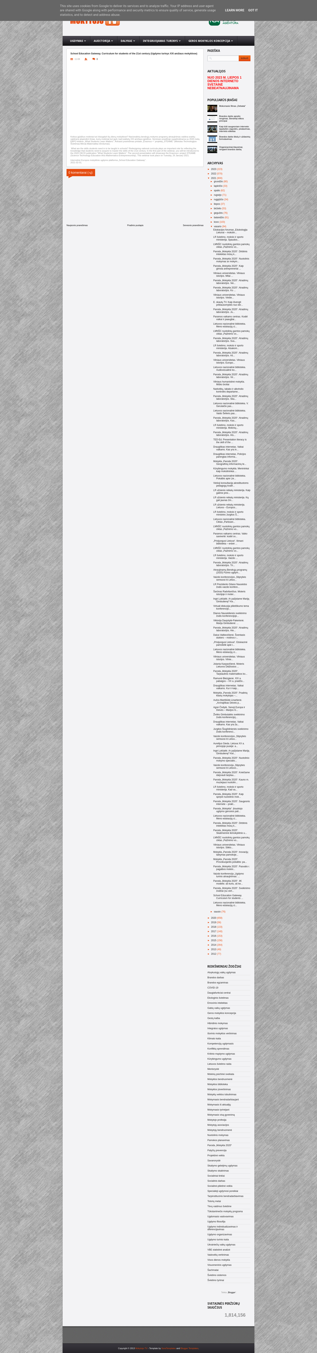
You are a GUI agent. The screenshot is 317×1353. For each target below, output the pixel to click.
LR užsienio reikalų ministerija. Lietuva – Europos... (229, 506)
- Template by (161, 1348)
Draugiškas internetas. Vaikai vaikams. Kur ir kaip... (228, 687)
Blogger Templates (189, 1348)
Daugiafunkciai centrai (219, 992)
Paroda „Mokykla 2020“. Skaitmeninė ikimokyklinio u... (230, 831)
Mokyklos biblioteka (217, 1084)
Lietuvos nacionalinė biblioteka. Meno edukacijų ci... (229, 325)
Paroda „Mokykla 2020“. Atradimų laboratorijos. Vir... (230, 376)
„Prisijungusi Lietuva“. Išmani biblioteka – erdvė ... (228, 542)
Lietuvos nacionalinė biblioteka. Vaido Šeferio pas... (229, 412)
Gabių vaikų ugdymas (218, 1008)
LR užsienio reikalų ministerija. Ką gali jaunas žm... (231, 499)
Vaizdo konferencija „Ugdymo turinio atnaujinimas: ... (228, 875)
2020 (214, 918)
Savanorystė (214, 1160)
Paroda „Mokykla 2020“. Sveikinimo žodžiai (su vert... (231, 889)
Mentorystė (213, 1069)
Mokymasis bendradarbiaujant (223, 1099)
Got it (253, 10)
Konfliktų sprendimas (218, 1048)
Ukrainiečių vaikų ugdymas (221, 1244)
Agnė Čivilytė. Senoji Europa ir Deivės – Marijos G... (229, 708)
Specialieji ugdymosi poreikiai (222, 1191)
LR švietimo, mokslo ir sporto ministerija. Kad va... (228, 788)
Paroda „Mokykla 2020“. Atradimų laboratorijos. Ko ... (230, 289)
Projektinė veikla (215, 1155)
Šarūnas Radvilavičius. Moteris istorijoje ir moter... (229, 593)
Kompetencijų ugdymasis (220, 1043)
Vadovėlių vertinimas (218, 1254)
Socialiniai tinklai (216, 1175)
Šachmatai (213, 1270)
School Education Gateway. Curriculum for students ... (228, 897)
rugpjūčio (219, 199)
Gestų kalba (213, 1018)
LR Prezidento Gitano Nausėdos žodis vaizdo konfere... (230, 585)
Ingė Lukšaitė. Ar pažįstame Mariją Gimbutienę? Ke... (231, 600)
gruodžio (218, 181)
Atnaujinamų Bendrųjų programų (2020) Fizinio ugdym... (230, 571)
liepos (217, 204)
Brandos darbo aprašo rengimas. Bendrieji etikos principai (231, 118)
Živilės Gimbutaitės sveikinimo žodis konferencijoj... (229, 716)
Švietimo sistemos (216, 1275)
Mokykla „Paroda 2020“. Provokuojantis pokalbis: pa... (230, 860)
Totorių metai (214, 1201)
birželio (218, 208)
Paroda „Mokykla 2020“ (219, 1145)
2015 (214, 940)
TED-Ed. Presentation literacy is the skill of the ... (230, 441)
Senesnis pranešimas (193, 225)
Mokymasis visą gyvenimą (221, 1114)
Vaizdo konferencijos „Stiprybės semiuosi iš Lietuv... (229, 578)
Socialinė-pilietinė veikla (219, 1186)
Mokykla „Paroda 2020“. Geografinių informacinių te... (229, 462)
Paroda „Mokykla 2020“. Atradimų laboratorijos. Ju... (230, 310)
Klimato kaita (214, 1038)
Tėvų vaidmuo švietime (219, 1206)
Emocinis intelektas (217, 1003)
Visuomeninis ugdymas (219, 1265)
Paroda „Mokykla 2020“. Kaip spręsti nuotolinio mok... (228, 795)
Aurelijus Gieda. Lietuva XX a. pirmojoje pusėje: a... (228, 745)
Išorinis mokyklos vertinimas (222, 1033)
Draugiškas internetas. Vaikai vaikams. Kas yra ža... (228, 723)
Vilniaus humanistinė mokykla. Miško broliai (229, 383)
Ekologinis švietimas (218, 998)
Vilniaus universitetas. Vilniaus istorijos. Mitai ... (229, 274)
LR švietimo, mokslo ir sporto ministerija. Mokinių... (228, 426)
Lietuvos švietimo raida (219, 1064)
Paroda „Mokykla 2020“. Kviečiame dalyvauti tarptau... (231, 774)
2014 (214, 945)
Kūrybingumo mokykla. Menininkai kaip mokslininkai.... (231, 470)
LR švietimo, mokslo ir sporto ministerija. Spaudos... (228, 238)
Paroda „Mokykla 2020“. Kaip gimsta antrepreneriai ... (228, 267)
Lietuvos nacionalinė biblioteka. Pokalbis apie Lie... (229, 477)
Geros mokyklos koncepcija (221, 1013)
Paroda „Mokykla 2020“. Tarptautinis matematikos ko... (230, 672)
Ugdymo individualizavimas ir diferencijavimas (222, 1228)
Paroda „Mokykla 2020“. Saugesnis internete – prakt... (231, 802)
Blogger (231, 1292)
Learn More (234, 10)
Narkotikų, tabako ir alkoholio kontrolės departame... (228, 390)
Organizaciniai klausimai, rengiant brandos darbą (231, 148)
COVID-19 (212, 987)
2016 (214, 936)
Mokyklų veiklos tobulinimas (221, 1094)
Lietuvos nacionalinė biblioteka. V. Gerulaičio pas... (231, 405)
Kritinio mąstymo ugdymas (221, 1053)
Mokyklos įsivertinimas (219, 1089)
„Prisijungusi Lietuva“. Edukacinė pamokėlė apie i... (230, 643)
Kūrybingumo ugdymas (219, 1059)
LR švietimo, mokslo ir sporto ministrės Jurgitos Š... (228, 513)
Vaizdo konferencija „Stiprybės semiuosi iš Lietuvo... (229, 766)
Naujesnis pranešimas (77, 225)
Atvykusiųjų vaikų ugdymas (221, 972)
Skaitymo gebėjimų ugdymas (222, 1165)
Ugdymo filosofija (216, 1221)
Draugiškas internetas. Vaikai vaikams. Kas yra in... (228, 448)
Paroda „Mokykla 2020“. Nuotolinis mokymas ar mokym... (231, 260)
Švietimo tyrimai (215, 1280)
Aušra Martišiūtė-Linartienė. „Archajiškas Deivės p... (227, 701)
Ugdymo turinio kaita (218, 1239)
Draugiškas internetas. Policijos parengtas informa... (229, 455)
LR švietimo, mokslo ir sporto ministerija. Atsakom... (228, 347)
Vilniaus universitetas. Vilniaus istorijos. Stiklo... (229, 846)
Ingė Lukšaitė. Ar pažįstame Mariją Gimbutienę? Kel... (231, 752)
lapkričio (218, 186)
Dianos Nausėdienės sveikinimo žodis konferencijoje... (230, 614)
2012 (214, 954)
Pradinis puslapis (135, 225)
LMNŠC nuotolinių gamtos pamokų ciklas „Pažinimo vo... (231, 245)
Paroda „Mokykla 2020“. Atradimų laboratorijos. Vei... (230, 282)
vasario (218, 226)
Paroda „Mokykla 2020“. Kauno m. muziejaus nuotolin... (231, 781)
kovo (217, 222)
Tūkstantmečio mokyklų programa (225, 1211)
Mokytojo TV (141, 1348)
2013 (214, 949)
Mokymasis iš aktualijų (219, 1104)
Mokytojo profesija (216, 1120)
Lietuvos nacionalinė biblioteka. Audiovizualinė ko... (229, 368)
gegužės (218, 213)
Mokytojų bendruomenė (219, 1130)
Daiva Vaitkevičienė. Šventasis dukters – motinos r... (229, 636)
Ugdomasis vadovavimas (220, 1216)
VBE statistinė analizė (218, 1249)
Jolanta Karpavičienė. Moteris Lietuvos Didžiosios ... (228, 665)
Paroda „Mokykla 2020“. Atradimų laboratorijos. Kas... (230, 419)
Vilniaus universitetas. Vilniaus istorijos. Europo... (229, 361)
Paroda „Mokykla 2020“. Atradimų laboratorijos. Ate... (230, 629)
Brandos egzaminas (217, 982)
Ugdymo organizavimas (219, 1234)
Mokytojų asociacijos (218, 1125)
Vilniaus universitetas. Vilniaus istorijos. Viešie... (229, 296)
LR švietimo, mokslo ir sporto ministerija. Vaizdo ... (228, 556)
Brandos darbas (215, 977)
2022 (214, 173)
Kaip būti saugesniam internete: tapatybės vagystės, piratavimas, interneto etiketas (234, 128)
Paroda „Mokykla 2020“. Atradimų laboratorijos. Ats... (230, 433)
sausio (217, 911)
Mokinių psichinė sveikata (220, 1074)
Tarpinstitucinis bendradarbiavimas (225, 1196)
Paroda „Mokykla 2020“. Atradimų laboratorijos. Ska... (230, 397)
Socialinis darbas (216, 1181)
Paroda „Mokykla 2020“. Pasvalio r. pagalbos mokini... (231, 868)
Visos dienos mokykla (218, 1260)
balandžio (219, 217)
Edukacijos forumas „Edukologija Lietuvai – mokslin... (230, 231)
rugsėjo (218, 195)
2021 (214, 178)
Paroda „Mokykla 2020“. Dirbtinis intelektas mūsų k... (230, 253)
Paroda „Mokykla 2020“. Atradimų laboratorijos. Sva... (230, 339)
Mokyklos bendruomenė (219, 1079)
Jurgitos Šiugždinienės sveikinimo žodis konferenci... (230, 730)
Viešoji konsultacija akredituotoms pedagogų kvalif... (231, 484)
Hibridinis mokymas (217, 1023)
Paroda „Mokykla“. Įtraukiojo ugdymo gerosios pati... (227, 810)
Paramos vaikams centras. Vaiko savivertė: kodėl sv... (230, 535)
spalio (217, 190)
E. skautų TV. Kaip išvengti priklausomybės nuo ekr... (228, 303)
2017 (214, 931)
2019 (214, 922)
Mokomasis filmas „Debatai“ (232, 106)
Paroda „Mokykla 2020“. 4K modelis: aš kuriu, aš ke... (228, 882)
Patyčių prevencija (216, 1150)
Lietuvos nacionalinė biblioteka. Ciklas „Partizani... (229, 520)
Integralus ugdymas (217, 1028)
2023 (214, 169)
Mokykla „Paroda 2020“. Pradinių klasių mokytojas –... (230, 694)
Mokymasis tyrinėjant (218, 1109)
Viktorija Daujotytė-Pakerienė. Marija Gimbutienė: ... (228, 622)
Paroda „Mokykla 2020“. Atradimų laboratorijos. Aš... (230, 354)
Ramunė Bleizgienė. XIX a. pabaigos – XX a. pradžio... (228, 679)
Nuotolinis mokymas (217, 1135)
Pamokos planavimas (218, 1140)
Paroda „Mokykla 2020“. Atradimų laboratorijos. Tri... (230, 564)
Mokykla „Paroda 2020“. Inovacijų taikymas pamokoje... (230, 853)
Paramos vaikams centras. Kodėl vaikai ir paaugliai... (230, 318)
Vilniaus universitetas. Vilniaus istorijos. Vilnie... (229, 658)
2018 (214, 927)
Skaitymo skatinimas (218, 1170)
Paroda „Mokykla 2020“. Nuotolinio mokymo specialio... (231, 759)
